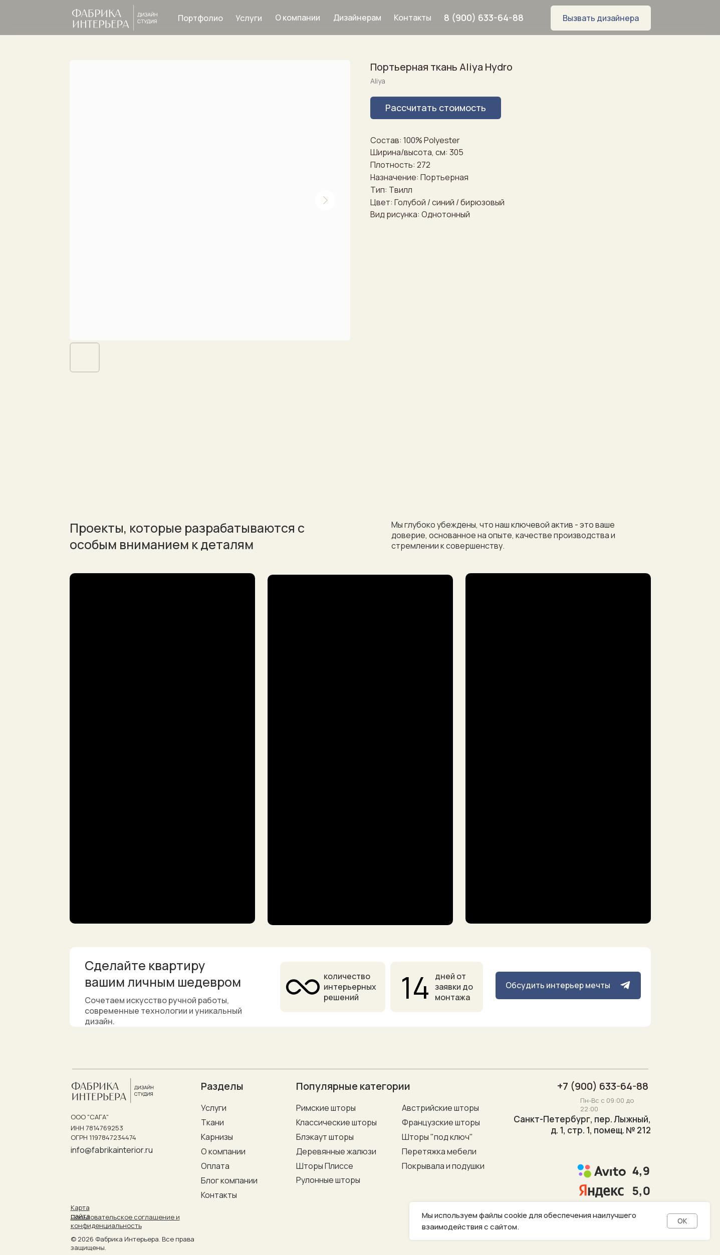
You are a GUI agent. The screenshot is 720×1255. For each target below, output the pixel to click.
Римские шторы (326, 1107)
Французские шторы (441, 1122)
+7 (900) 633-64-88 (602, 1086)
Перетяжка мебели (439, 1151)
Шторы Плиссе (324, 1165)
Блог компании (229, 1180)
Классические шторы (336, 1122)
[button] (601, 18)
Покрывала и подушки (443, 1165)
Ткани (212, 1122)
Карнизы (217, 1136)
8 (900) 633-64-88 (484, 18)
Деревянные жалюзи (336, 1151)
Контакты (219, 1194)
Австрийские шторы (440, 1107)
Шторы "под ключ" (437, 1136)
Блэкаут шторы (325, 1136)
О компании (223, 1151)
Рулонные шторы (328, 1179)
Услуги (213, 1107)
